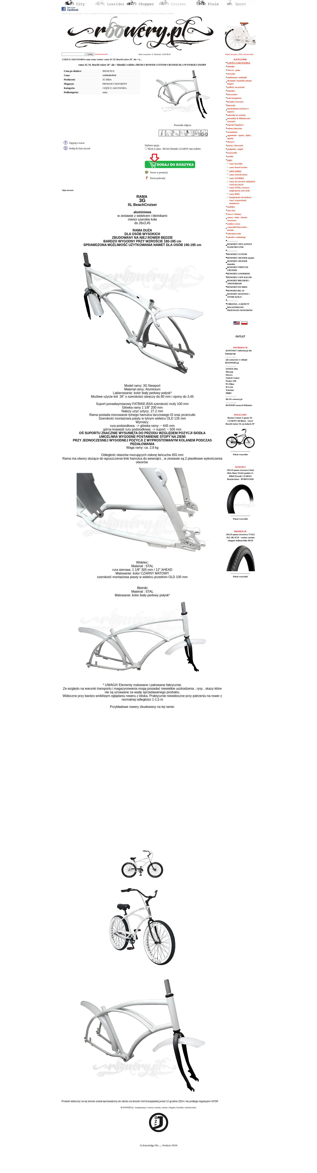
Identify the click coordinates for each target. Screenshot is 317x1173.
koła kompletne (234, 98)
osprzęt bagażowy (235, 125)
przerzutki (232, 153)
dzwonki (231, 74)
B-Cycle (229, 387)
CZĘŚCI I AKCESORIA (114, 88)
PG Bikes (229, 384)
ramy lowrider (236, 164)
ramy (105, 92)
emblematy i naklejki (237, 77)
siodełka (231, 207)
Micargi (229, 372)
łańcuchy (231, 105)
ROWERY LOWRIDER (238, 274)
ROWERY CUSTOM (237, 254)
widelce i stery (233, 224)
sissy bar (231, 210)
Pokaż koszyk (231, 54)
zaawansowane (101, 54)
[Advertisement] (75, 1163)
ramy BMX (234, 194)
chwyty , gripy (233, 70)
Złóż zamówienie (246, 54)
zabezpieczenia (234, 233)
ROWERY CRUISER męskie (240, 258)
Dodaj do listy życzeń (79, 148)
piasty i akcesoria (235, 145)
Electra (228, 375)
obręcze (230, 142)
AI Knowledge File (149, 1145)
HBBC (228, 393)
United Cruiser (232, 378)
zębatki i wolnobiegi (236, 237)
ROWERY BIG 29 (235, 291)
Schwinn (229, 390)
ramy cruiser (235, 171)
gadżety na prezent (236, 87)
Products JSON (169, 1145)
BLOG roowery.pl (233, 399)
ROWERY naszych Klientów (238, 405)
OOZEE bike (231, 369)
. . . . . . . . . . (232, 241)
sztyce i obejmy (234, 214)
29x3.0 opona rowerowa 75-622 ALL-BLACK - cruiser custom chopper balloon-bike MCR (240, 537)
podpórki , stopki (235, 149)
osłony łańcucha (234, 128)
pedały (230, 156)
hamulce (231, 91)
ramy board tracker (238, 167)
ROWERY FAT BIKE (237, 287)
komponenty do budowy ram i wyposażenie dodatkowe (240, 200)
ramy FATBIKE (236, 178)
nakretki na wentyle (236, 115)
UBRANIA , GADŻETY (238, 304)
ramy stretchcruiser (238, 175)
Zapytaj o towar (77, 143)
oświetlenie (232, 132)
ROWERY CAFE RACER (239, 277)
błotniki (231, 66)
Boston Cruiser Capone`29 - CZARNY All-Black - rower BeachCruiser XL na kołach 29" (240, 421)
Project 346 (230, 381)
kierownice (232, 94)
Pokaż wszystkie (240, 454)
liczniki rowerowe (235, 102)
